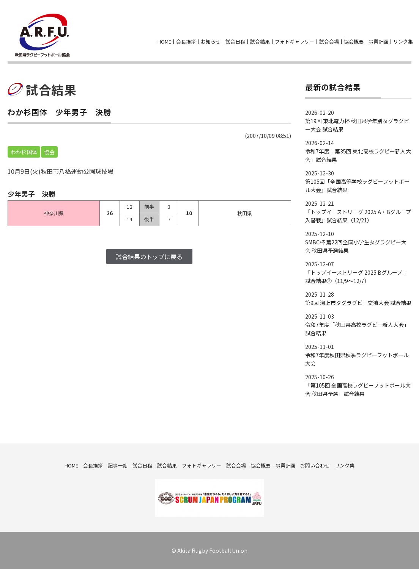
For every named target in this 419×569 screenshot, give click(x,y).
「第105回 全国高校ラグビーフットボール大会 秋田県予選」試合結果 (358, 389)
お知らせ (211, 41)
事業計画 (378, 41)
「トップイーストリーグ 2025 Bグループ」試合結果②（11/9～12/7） (356, 276)
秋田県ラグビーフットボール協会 (42, 35)
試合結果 (260, 41)
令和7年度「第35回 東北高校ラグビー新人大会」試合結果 (358, 155)
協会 (49, 152)
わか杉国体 (24, 152)
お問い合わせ (410, 29)
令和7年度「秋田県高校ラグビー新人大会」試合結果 (357, 329)
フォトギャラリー (294, 41)
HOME (164, 41)
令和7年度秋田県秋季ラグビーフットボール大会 (357, 359)
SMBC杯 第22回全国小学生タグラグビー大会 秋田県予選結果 (355, 246)
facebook (397, 29)
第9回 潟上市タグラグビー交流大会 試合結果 (358, 302)
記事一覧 (118, 465)
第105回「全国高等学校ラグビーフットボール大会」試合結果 (357, 186)
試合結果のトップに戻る (149, 256)
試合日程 (235, 41)
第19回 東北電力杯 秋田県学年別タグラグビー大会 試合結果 (357, 125)
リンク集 (403, 41)
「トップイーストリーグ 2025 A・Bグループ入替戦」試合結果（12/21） (358, 216)
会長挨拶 (186, 41)
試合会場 (329, 41)
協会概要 (354, 41)
